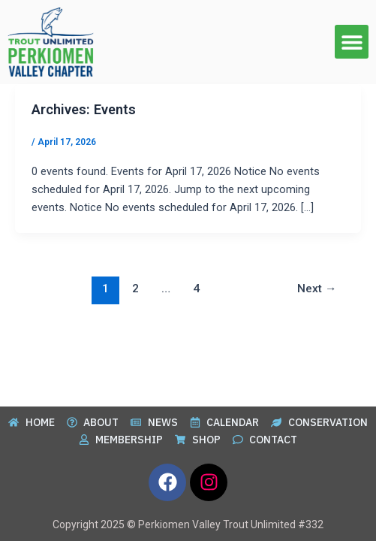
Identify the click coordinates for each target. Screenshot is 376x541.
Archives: (84, 109)
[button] (351, 42)
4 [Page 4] (196, 288)
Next (317, 288)
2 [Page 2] (135, 288)
